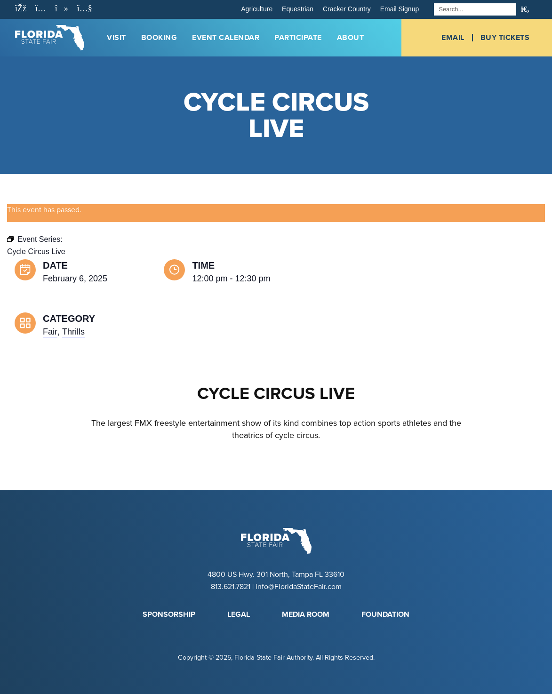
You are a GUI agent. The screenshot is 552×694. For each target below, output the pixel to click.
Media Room (305, 614)
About (350, 37)
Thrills (73, 331)
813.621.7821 (230, 586)
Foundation (385, 614)
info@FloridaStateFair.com (299, 586)
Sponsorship (169, 614)
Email (452, 37)
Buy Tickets (505, 37)
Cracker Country (347, 9)
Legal (238, 614)
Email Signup (399, 9)
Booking (159, 37)
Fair (50, 331)
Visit (116, 37)
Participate (298, 37)
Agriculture (256, 9)
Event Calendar (225, 37)
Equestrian (297, 9)
